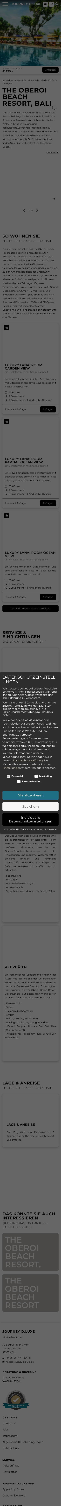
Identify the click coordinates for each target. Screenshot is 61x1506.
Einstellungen (11, 765)
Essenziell (15, 773)
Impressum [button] (51, 826)
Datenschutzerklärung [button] (32, 826)
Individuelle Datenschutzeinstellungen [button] (30, 816)
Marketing (43, 773)
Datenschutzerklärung (28, 757)
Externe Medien (29, 778)
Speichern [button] (30, 804)
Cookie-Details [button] (11, 826)
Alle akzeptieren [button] (31, 793)
